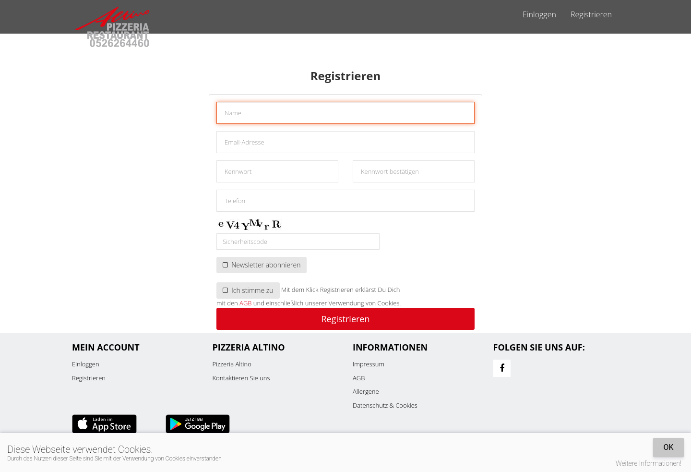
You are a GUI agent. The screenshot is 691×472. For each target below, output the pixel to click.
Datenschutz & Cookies (385, 405)
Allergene (366, 391)
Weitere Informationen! (648, 463)
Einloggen (539, 14)
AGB (245, 303)
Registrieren (591, 14)
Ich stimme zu (248, 290)
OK (668, 447)
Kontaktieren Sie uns (241, 378)
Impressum (368, 364)
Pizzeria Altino (232, 364)
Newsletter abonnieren (261, 264)
